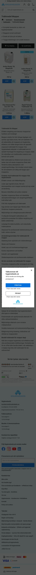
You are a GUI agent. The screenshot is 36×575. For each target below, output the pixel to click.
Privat (18, 293)
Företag (18, 285)
